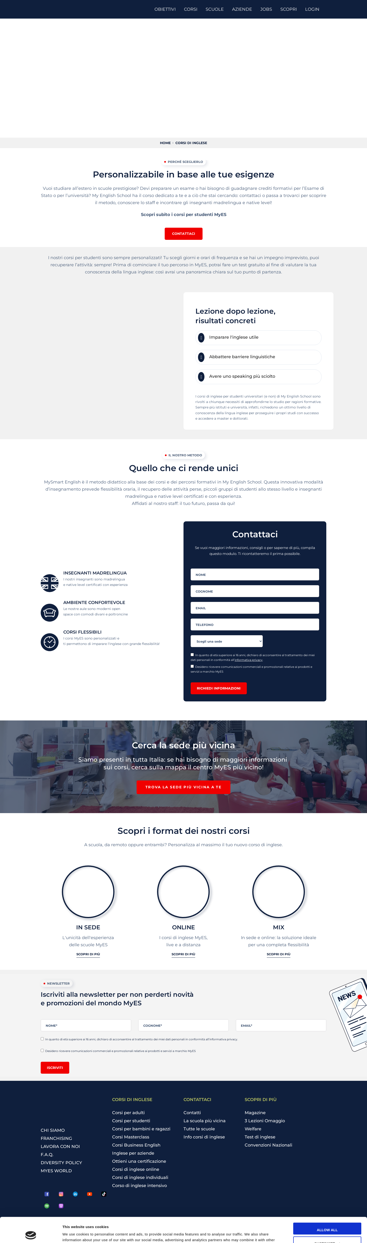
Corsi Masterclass (130, 1137)
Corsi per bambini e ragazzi (141, 1129)
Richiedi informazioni (219, 688)
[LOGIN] (314, 9)
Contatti (192, 1112)
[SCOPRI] (290, 9)
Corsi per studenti (131, 1120)
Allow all (327, 1205)
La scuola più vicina (205, 1120)
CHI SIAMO (53, 1130)
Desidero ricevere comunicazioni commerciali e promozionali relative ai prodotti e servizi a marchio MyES (251, 669)
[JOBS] (268, 9)
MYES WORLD (56, 1170)
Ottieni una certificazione (139, 1161)
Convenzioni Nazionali (268, 1145)
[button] (184, 234)
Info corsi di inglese (204, 1137)
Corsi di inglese (191, 143)
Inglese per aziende (133, 1153)
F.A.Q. (47, 1154)
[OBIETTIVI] (167, 9)
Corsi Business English (136, 1145)
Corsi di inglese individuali (140, 1177)
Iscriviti (55, 1068)
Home (165, 143)
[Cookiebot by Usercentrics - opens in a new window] (31, 1233)
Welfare (253, 1129)
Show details (73, 1234)
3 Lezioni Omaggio (265, 1120)
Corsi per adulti (128, 1112)
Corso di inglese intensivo (139, 1185)
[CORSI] (192, 9)
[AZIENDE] (244, 9)
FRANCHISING (56, 1138)
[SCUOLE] (216, 9)
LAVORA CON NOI (60, 1146)
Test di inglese (260, 1137)
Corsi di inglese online (135, 1169)
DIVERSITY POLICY (61, 1162)
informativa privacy (249, 660)
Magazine (255, 1112)
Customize (327, 1218)
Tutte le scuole (199, 1129)
